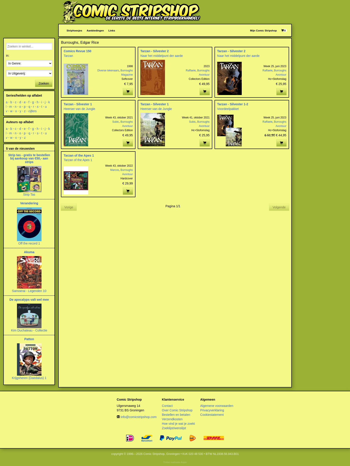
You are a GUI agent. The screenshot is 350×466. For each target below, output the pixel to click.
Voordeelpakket (228, 109)
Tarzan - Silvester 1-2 (232, 104)
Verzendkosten (172, 419)
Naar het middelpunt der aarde (161, 56)
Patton (29, 339)
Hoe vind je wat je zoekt (178, 423)
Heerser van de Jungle (79, 109)
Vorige (68, 207)
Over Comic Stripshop (177, 410)
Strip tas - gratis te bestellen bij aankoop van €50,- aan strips (29, 158)
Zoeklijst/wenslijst (174, 428)
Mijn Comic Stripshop (263, 30)
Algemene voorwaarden (216, 406)
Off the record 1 (29, 243)
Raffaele (191, 70)
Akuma (29, 252)
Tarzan (68, 56)
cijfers (33, 111)
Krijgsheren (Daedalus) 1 (29, 378)
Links (111, 30)
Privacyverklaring (212, 410)
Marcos (114, 170)
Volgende (279, 207)
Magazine (127, 74)
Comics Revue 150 (77, 51)
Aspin (184, 462)
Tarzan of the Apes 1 (79, 155)
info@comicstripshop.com (139, 417)
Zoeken (44, 83)
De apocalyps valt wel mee (29, 299)
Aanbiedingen (95, 30)
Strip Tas (29, 194)
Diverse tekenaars (108, 70)
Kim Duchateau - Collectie (29, 330)
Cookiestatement (212, 414)
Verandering (29, 203)
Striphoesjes (74, 30)
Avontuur (204, 74)
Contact (167, 406)
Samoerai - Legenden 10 (29, 291)
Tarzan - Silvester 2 (154, 51)
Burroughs (127, 70)
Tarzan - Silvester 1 (78, 104)
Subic (115, 121)
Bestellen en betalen (176, 414)
